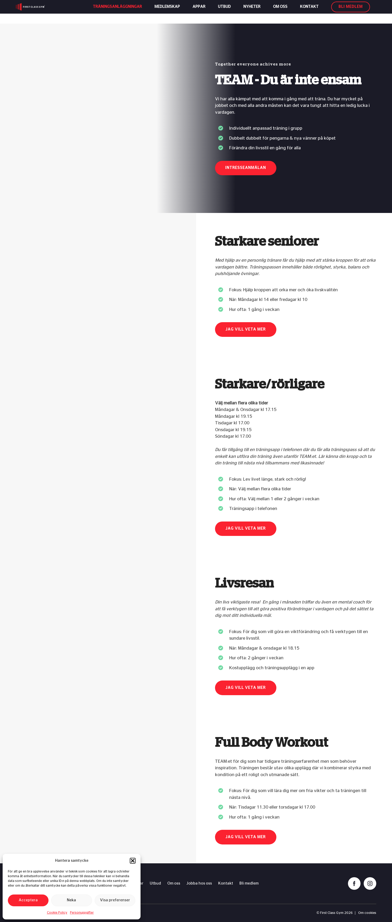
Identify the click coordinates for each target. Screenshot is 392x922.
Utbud (224, 12)
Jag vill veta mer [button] (245, 329)
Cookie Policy (57, 912)
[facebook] (354, 883)
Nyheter (251, 12)
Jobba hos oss (199, 883)
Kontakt (309, 12)
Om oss (280, 12)
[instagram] (370, 883)
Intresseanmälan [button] (245, 168)
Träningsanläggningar (117, 12)
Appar (198, 12)
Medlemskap (167, 12)
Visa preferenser (115, 900)
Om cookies (367, 913)
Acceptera (28, 900)
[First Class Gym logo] (41, 12)
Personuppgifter (82, 912)
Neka (71, 900)
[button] (132, 860)
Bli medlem (249, 883)
